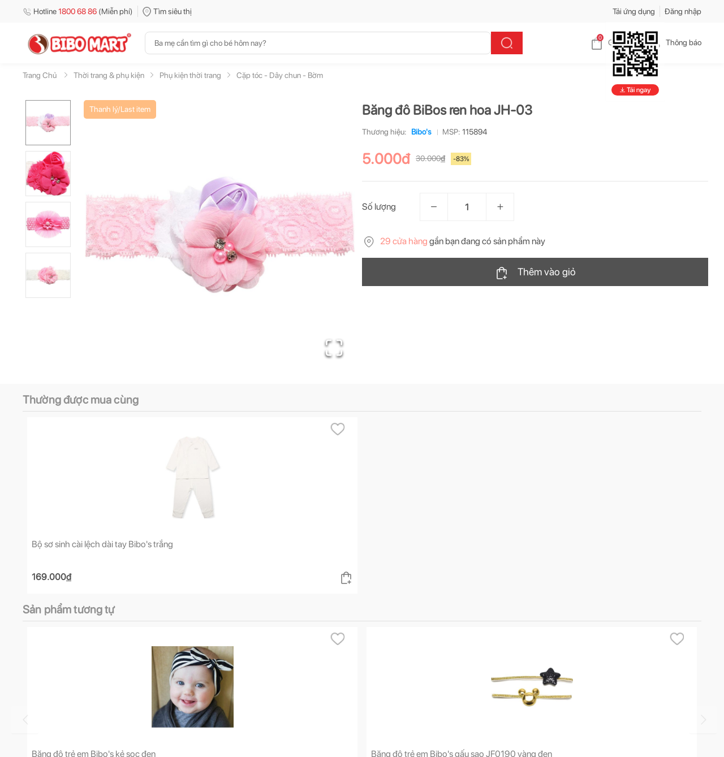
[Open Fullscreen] (334, 347)
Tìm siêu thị (167, 11)
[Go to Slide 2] (48, 173)
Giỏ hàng (614, 42)
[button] (220, 235)
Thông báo (674, 42)
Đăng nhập (683, 11)
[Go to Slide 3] (48, 224)
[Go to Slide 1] (48, 122)
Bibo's (419, 131)
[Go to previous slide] (24, 719)
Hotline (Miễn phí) (78, 11)
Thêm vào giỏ (535, 272)
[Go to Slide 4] (48, 275)
